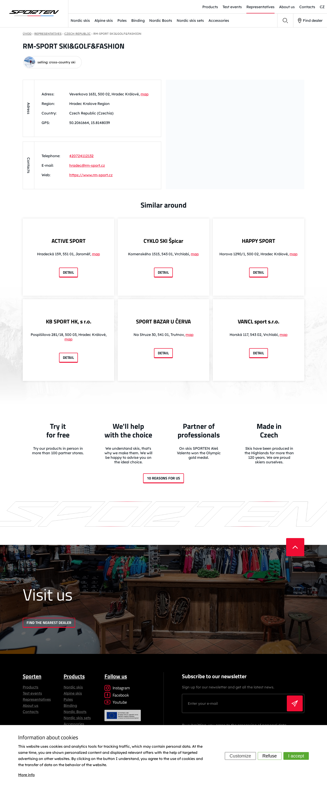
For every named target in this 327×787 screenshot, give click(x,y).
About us (30, 705)
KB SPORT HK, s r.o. (68, 321)
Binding (138, 20)
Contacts (31, 711)
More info (26, 774)
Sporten (32, 676)
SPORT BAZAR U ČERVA (163, 321)
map (145, 94)
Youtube (115, 702)
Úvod (27, 33)
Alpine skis (103, 20)
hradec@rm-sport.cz (87, 165)
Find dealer (310, 20)
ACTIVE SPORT (69, 241)
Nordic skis (80, 20)
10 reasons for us (163, 478)
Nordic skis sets (190, 20)
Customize (240, 756)
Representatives (37, 699)
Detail (68, 272)
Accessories (218, 20)
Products (30, 687)
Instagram (117, 688)
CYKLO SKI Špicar (163, 241)
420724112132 (81, 156)
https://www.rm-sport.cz (91, 175)
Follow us (115, 676)
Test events (32, 693)
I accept (296, 756)
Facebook (116, 695)
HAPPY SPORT (258, 241)
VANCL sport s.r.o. (258, 321)
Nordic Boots (160, 20)
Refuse (270, 756)
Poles (122, 20)
